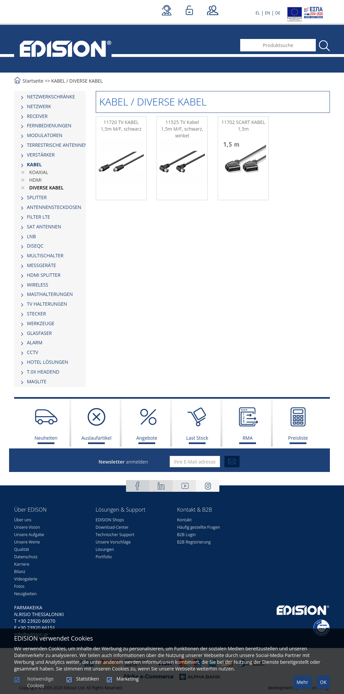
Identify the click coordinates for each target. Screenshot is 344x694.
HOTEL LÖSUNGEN (47, 362)
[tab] (50, 97)
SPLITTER (37, 197)
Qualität (21, 549)
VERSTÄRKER (41, 154)
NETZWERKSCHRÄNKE (51, 96)
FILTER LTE (38, 217)
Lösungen (105, 549)
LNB (31, 236)
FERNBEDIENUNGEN (49, 125)
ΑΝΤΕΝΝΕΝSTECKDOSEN (54, 207)
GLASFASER (39, 333)
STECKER (36, 313)
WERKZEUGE (40, 323)
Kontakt (184, 520)
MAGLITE (36, 381)
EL (258, 13)
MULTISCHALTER (45, 255)
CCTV (32, 352)
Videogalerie (25, 579)
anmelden (123, 462)
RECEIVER (37, 116)
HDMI (35, 180)
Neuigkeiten (25, 594)
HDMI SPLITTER (43, 275)
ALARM (34, 342)
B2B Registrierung (194, 542)
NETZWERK (39, 106)
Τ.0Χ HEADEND (43, 371)
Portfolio (104, 557)
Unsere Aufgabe (29, 534)
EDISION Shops (110, 520)
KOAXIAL (38, 172)
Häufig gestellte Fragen (198, 527)
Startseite (33, 81)
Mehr (302, 682)
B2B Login (186, 534)
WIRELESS (37, 284)
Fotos (19, 586)
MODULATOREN (44, 135)
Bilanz (19, 571)
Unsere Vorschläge (113, 542)
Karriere (21, 564)
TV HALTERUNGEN (47, 304)
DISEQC (35, 246)
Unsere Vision (27, 527)
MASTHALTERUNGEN (50, 294)
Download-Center (112, 527)
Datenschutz (26, 557)
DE (277, 13)
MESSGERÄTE (41, 265)
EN (267, 13)
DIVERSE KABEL (85, 81)
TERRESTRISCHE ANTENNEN (57, 145)
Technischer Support (115, 534)
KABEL (58, 81)
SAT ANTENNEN (44, 226)
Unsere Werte (27, 542)
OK (323, 682)
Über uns (22, 520)
